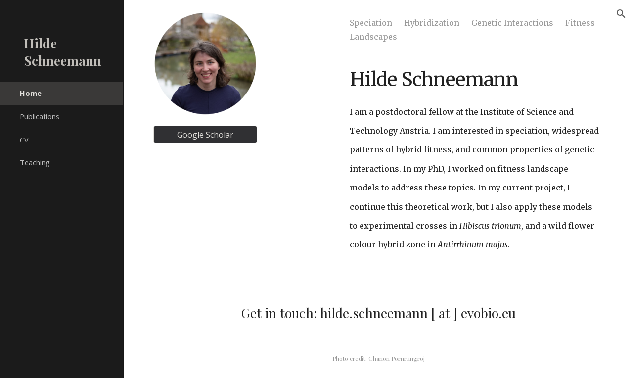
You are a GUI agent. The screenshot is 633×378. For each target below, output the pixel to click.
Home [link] (31, 93)
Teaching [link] (35, 162)
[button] (621, 14)
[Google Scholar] (205, 134)
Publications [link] (39, 116)
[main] (474, 143)
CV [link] (24, 139)
